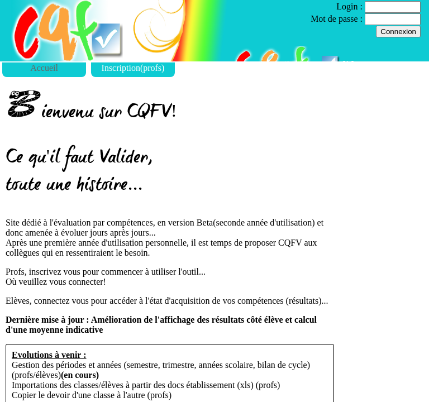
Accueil (44, 68)
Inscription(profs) (133, 68)
